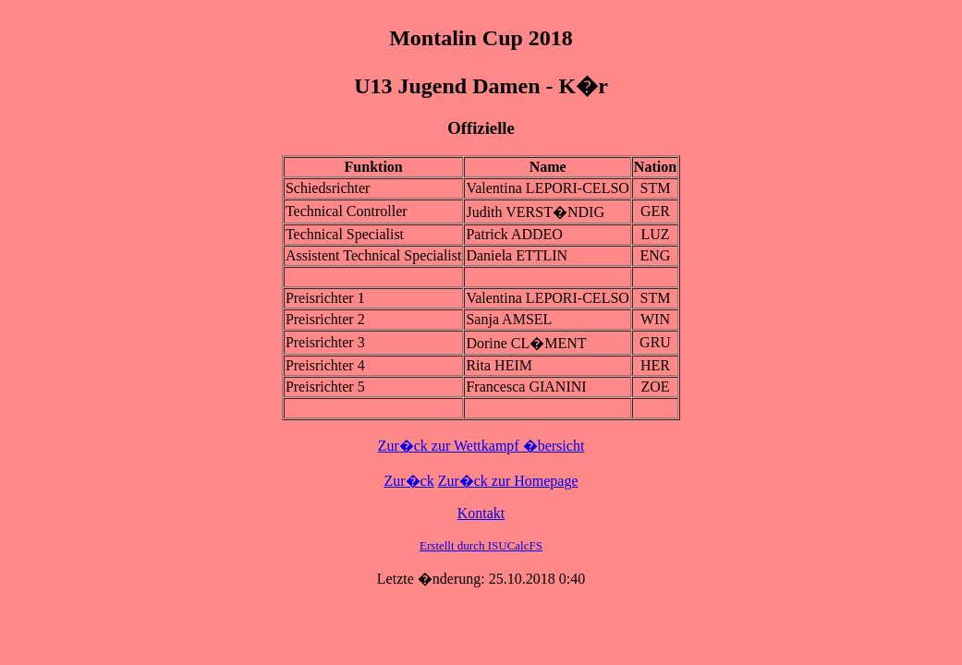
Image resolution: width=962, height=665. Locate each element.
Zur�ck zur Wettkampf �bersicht (481, 445)
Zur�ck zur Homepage (508, 481)
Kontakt (481, 513)
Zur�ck (408, 481)
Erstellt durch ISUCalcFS (481, 545)
